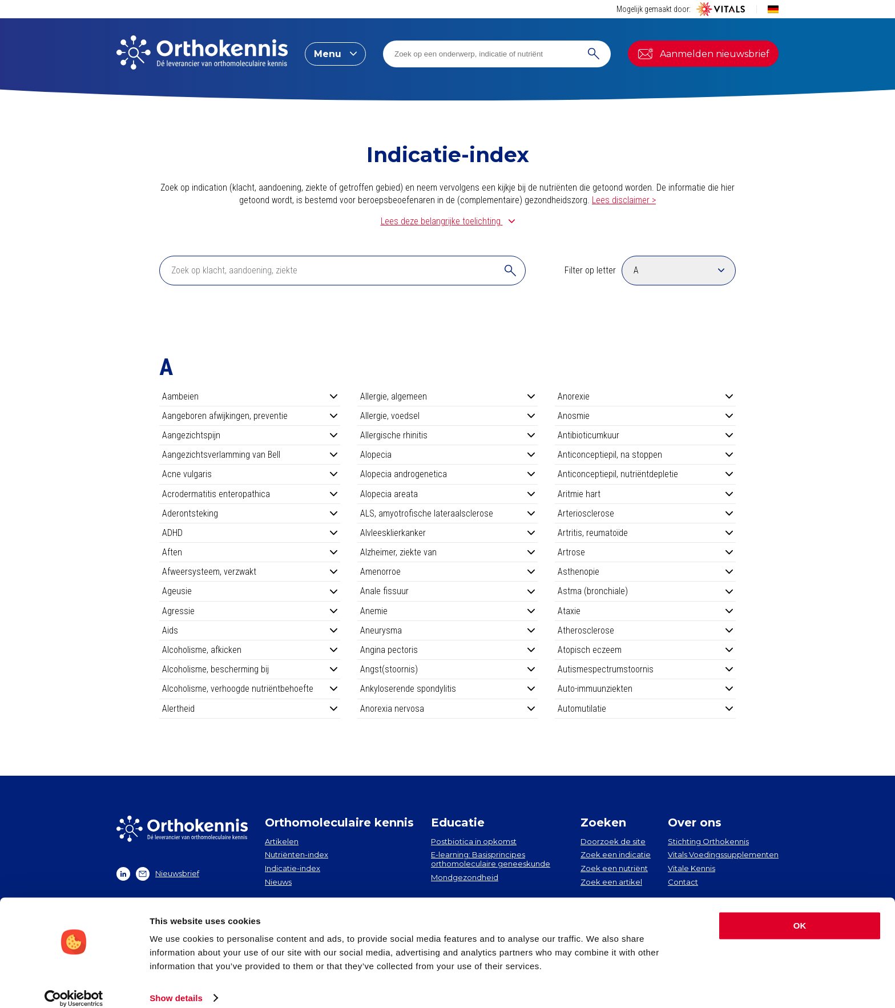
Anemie (447, 611)
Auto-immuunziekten (645, 688)
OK (800, 913)
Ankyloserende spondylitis (447, 688)
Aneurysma (447, 630)
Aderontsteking (249, 513)
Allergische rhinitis (447, 435)
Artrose (645, 552)
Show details (176, 985)
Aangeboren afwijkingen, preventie (249, 415)
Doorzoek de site (613, 841)
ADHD (249, 532)
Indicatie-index (292, 868)
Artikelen (282, 841)
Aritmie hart (645, 494)
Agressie (249, 611)
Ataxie (645, 611)
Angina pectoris (447, 649)
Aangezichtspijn (249, 435)
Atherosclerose (645, 630)
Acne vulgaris (249, 474)
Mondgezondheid (464, 877)
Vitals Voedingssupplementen (723, 854)
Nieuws (278, 881)
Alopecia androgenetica (447, 474)
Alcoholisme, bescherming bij (249, 669)
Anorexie (645, 396)
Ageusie (249, 591)
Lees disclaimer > (624, 200)
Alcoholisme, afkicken (249, 649)
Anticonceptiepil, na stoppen (645, 454)
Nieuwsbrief (167, 874)
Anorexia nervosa (447, 708)
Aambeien (249, 396)
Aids (249, 630)
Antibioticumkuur (645, 435)
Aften (249, 552)
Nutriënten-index (296, 854)
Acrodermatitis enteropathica (249, 494)
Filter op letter (590, 270)
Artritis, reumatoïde (645, 532)
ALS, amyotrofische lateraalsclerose (447, 513)
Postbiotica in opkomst (474, 841)
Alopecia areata (447, 494)
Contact (683, 881)
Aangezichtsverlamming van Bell (249, 454)
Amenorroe (447, 571)
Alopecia (447, 454)
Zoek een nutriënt (614, 868)
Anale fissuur (447, 591)
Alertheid (249, 708)
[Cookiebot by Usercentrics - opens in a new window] (74, 985)
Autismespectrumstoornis (645, 669)
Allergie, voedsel (447, 415)
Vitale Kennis (691, 868)
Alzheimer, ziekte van (447, 552)
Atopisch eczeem (645, 649)
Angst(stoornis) (447, 669)
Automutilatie (645, 708)
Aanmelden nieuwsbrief (703, 54)
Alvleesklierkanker (447, 532)
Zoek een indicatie (615, 854)
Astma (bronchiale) (645, 591)
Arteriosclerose (645, 513)
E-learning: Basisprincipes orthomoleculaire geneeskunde (490, 859)
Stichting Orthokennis (708, 841)
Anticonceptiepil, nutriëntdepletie (645, 474)
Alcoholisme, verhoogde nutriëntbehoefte (249, 688)
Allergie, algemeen (447, 396)
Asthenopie (645, 571)
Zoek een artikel (611, 881)
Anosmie (645, 415)
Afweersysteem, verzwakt (249, 571)
